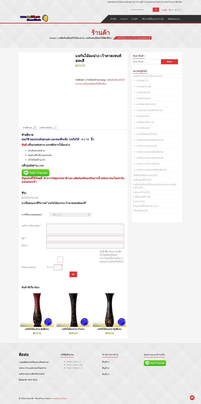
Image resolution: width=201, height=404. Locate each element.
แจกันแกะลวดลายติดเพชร (148, 158)
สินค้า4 (105, 367)
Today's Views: (72, 364)
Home (113, 18)
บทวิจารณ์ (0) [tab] (46, 127)
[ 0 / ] (174, 10)
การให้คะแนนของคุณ (32, 214)
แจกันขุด (140, 80)
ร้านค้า (135, 18)
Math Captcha (28, 266)
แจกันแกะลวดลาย (144, 146)
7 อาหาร (137, 201)
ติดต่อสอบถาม (174, 18)
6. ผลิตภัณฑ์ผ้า (139, 196)
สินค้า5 (105, 361)
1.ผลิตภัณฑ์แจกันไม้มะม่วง (71, 37)
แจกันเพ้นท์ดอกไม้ (144, 134)
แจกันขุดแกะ (142, 86)
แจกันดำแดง (142, 98)
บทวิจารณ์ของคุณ (31, 225)
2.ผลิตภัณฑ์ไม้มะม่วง (142, 175)
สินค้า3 (105, 374)
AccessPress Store (59, 398)
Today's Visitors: (73, 367)
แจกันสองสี (141, 116)
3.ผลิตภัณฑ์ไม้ (139, 179)
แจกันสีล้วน (141, 128)
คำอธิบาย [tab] (27, 127)
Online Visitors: (73, 361)
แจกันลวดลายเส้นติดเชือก (148, 110)
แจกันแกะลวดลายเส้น (146, 163)
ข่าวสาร (124, 18)
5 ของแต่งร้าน (139, 192)
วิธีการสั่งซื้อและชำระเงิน (153, 18)
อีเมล (25, 245)
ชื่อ (24, 238)
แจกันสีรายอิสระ (143, 122)
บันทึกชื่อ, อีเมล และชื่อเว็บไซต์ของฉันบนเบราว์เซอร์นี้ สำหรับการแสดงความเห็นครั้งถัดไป (111, 256)
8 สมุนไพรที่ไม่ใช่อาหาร (144, 205)
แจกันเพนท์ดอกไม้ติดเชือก (98, 37)
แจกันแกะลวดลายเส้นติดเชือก (150, 169)
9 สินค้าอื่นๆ (138, 210)
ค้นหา (169, 61)
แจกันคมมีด (141, 92)
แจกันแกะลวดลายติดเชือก (148, 151)
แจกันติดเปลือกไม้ (144, 104)
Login (164, 10)
